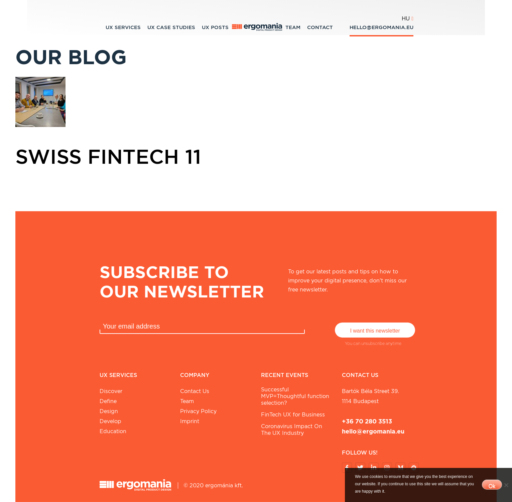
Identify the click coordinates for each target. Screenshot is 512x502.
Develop (110, 421)
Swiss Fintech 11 (108, 156)
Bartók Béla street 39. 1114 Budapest (370, 396)
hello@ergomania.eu (381, 27)
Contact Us (194, 391)
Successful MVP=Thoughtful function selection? (295, 396)
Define (108, 401)
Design (109, 411)
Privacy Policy (198, 411)
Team (292, 27)
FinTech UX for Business (293, 414)
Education (113, 431)
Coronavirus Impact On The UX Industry (291, 429)
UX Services (123, 27)
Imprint (189, 421)
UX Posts (215, 27)
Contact (320, 27)
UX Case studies (171, 27)
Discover (111, 391)
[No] (506, 485)
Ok (492, 486)
